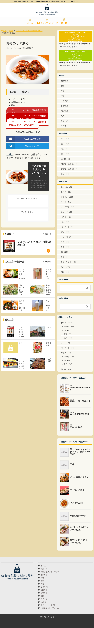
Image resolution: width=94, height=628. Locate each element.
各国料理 (64, 106)
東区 (62, 154)
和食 (62, 86)
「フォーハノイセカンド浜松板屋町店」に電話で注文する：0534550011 (27, 117)
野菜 (62, 257)
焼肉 (62, 116)
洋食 (62, 96)
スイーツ (64, 121)
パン (62, 222)
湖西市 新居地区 (67, 164)
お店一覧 (48, 234)
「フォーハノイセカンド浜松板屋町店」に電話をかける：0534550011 (27, 124)
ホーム (30, 23)
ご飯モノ (64, 197)
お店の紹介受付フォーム (50, 608)
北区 (62, 144)
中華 (62, 91)
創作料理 (64, 81)
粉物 (62, 247)
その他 (63, 126)
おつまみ (64, 187)
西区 (62, 174)
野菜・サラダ (66, 262)
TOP (4, 31)
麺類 (62, 272)
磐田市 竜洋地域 (67, 169)
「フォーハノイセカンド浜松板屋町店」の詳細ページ (27, 111)
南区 (62, 149)
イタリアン (65, 101)
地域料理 (64, 111)
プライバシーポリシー (49, 605)
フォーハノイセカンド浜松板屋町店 (29, 31)
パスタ (63, 217)
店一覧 (64, 23)
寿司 (62, 242)
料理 (11, 31)
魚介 (62, 267)
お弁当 (63, 192)
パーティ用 (65, 227)
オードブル (65, 207)
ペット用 (64, 237)
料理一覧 (48, 262)
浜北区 (63, 159)
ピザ (62, 232)
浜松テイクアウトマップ (47, 23)
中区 (62, 139)
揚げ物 (63, 369)
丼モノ (63, 353)
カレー (63, 343)
